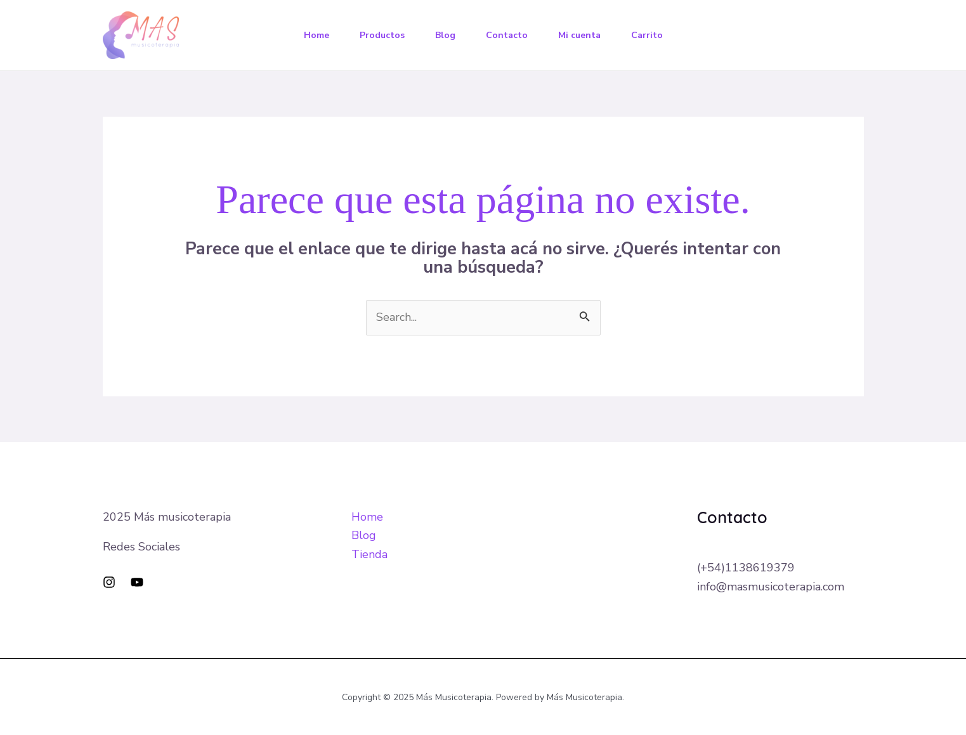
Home (316, 35)
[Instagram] (109, 582)
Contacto (507, 35)
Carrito (647, 35)
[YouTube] (137, 582)
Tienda (369, 554)
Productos (382, 35)
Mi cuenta (579, 35)
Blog (445, 35)
